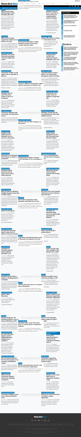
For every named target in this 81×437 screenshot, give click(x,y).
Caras (16, 424)
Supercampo (53, 424)
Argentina (22, 3)
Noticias (28, 424)
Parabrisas (45, 424)
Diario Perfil (10, 424)
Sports (51, 3)
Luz (68, 424)
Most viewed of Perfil (70, 44)
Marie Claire (22, 424)
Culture (47, 3)
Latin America (35, 3)
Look (65, 424)
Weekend (60, 424)
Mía (72, 424)
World (41, 3)
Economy (28, 3)
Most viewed (66, 13)
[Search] (72, 3)
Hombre (40, 424)
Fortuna (34, 424)
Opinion (57, 3)
